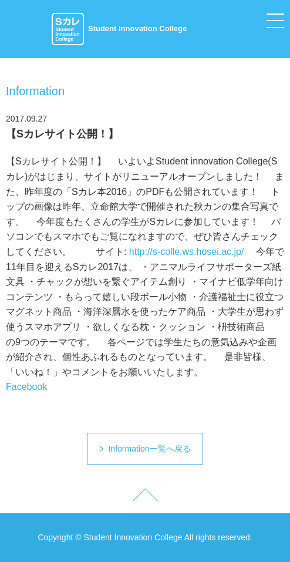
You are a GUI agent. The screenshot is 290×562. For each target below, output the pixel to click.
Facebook (26, 387)
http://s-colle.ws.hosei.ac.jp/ (186, 252)
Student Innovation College (118, 28)
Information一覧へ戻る (149, 448)
